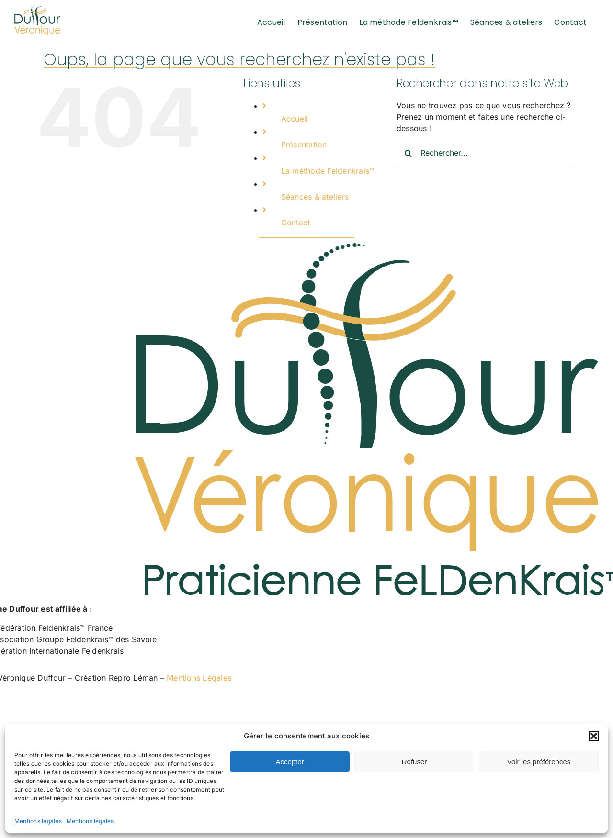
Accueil (294, 118)
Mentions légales (38, 821)
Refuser (414, 762)
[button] (594, 736)
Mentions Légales (199, 677)
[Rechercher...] (487, 153)
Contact (295, 222)
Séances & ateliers (315, 196)
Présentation (304, 144)
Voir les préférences (539, 762)
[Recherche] (408, 153)
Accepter (289, 762)
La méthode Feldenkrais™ (328, 171)
